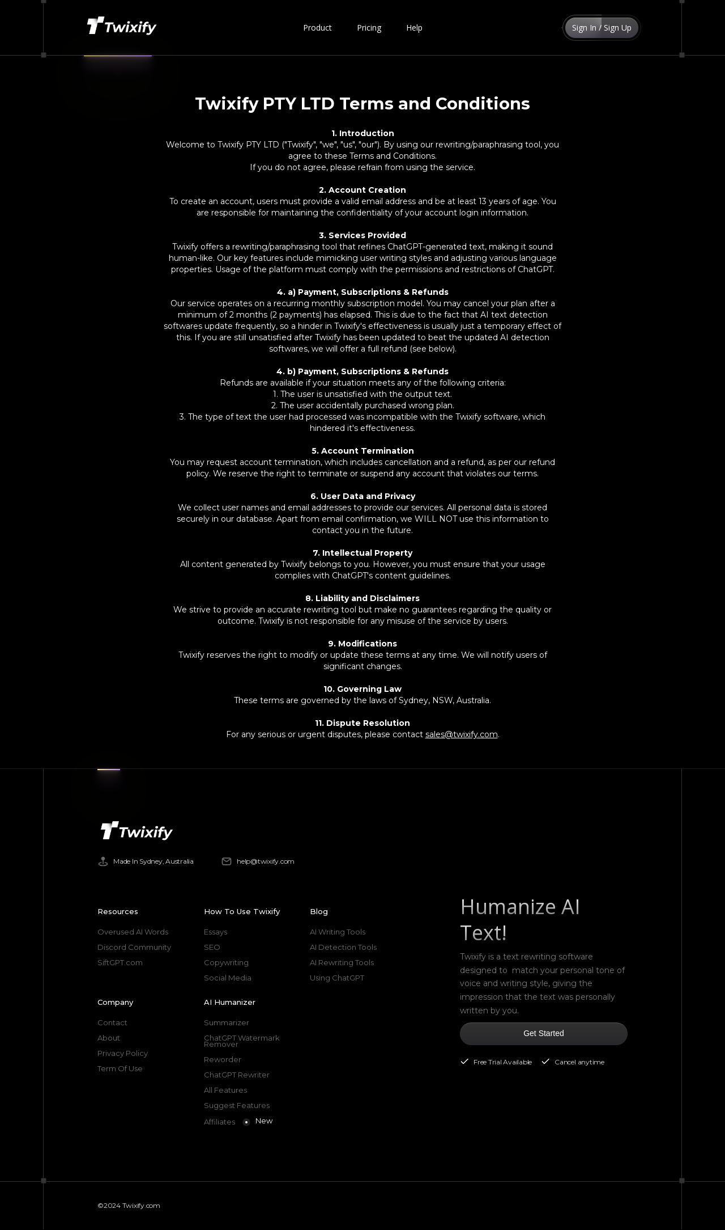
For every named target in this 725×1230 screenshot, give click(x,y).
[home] (124, 28)
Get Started (543, 1033)
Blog (319, 911)
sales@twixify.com (461, 734)
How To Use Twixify (242, 911)
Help (414, 27)
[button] (317, 28)
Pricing (369, 27)
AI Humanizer (229, 1002)
